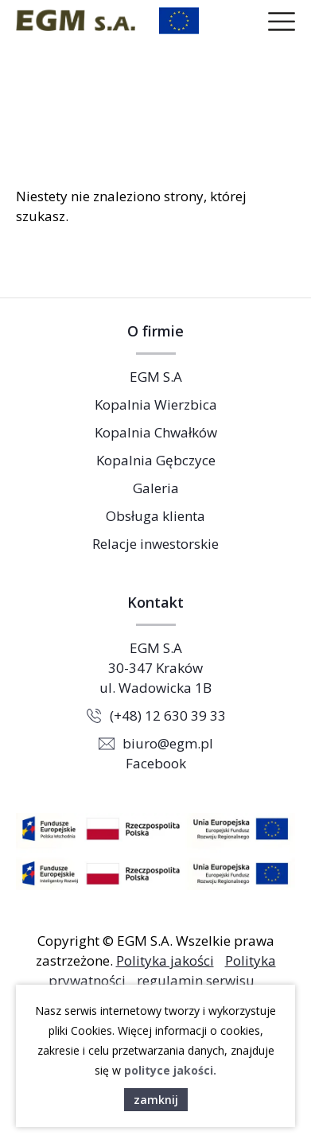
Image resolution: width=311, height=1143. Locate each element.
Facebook (156, 763)
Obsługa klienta (155, 516)
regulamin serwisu (196, 980)
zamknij (156, 1099)
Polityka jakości (165, 960)
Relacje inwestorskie (155, 544)
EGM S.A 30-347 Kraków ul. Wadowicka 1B (155, 668)
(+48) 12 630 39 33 (168, 715)
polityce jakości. (170, 1070)
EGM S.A (156, 376)
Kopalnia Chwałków (156, 432)
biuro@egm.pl (167, 743)
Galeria (156, 488)
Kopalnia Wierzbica (156, 404)
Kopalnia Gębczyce (156, 460)
